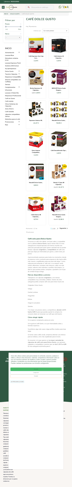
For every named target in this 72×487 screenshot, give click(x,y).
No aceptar (36, 376)
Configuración (36, 372)
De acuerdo (36, 369)
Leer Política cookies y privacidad (17, 381)
